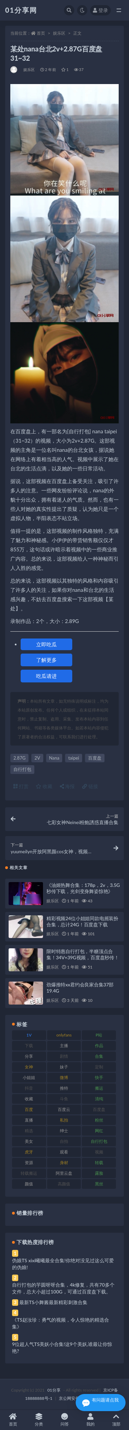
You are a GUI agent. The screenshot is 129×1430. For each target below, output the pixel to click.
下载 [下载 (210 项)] (29, 1045)
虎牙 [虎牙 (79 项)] (29, 1151)
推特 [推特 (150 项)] (64, 1088)
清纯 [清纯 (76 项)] (99, 1098)
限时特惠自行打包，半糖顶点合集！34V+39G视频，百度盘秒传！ (82, 954)
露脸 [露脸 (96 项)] (99, 1173)
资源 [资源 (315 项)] (29, 1162)
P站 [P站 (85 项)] (99, 1035)
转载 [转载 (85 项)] (99, 1162)
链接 (90, 786)
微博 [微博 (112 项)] (64, 1077)
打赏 (21, 786)
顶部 (116, 1420)
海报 (67, 786)
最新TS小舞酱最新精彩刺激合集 (53, 1302)
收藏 (44, 786)
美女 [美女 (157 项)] (29, 1141)
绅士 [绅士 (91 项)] (64, 1130)
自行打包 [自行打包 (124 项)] (99, 1141)
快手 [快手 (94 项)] (99, 1077)
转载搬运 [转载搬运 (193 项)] (29, 1173)
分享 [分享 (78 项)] (29, 1056)
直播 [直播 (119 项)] (29, 1120)
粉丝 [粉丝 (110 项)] (99, 1120)
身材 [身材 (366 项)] (64, 1162)
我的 (90, 1420)
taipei (73, 758)
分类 (39, 1420)
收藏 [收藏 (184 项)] (29, 1098)
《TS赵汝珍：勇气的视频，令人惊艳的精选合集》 (60, 1323)
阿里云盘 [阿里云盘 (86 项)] (64, 1173)
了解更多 (46, 660)
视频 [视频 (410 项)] (99, 1151)
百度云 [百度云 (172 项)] (64, 1109)
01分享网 (21, 10)
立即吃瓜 (46, 644)
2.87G (19, 758)
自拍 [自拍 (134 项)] (64, 1141)
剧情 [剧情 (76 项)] (64, 1056)
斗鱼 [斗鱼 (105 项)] (64, 1098)
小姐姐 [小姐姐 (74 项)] (29, 1077)
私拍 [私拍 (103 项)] (64, 1120)
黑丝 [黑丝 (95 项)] (99, 1183)
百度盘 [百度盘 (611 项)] (99, 1109)
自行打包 (22, 769)
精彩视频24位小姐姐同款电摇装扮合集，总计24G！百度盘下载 (82, 921)
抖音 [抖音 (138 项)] (29, 1088)
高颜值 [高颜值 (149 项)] (64, 1183)
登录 (100, 10)
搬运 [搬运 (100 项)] (99, 1088)
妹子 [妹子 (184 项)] (64, 1066)
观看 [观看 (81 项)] (64, 1151)
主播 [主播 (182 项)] (64, 1045)
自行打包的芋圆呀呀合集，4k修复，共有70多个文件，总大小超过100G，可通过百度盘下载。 (63, 1288)
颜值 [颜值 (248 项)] (29, 1183)
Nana (54, 758)
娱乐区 (59, 33)
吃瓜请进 (46, 676)
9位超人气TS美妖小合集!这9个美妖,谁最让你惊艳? (62, 1347)
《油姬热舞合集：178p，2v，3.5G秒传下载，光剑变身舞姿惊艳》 (83, 888)
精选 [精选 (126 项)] (29, 1130)
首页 (41, 33)
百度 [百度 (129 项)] (29, 1109)
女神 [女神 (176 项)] (29, 1066)
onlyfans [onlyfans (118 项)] (64, 1035)
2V (37, 758)
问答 (64, 1420)
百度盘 (94, 758)
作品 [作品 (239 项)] (99, 1045)
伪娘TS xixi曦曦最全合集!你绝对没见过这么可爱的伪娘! (63, 1263)
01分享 (54, 1390)
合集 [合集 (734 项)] (99, 1056)
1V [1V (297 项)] (29, 1035)
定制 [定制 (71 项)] (99, 1066)
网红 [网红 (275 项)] (99, 1130)
